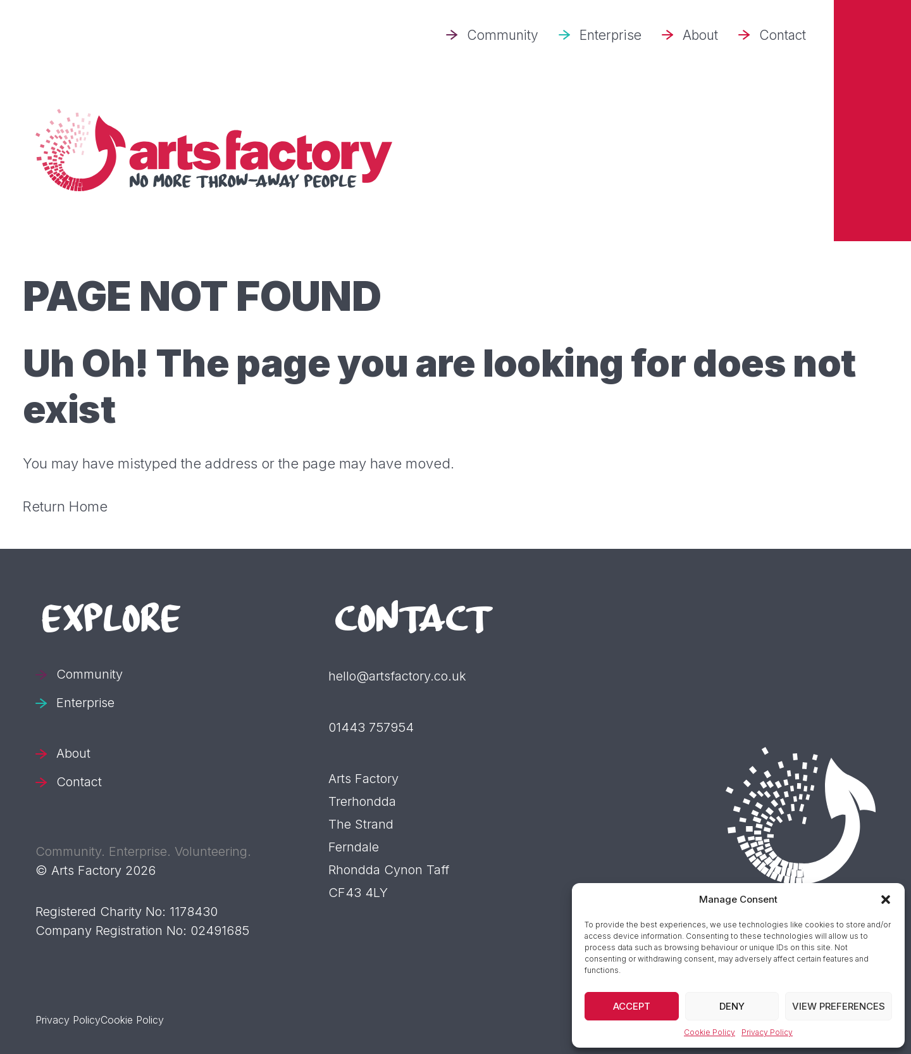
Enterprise (610, 35)
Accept (631, 1006)
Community (502, 35)
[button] (885, 899)
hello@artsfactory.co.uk (397, 676)
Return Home (65, 506)
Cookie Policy (709, 1032)
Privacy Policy (767, 1032)
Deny (732, 1006)
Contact (782, 35)
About (700, 35)
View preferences (838, 1006)
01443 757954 (371, 727)
